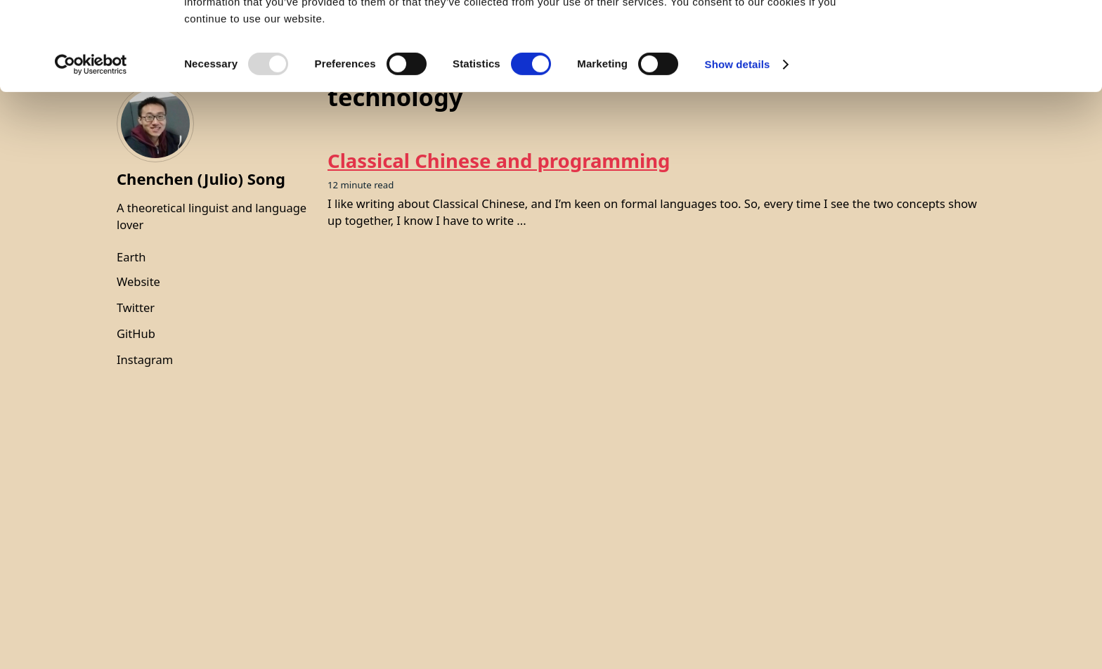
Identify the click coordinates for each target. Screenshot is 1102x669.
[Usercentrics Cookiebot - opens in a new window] (91, 147)
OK (985, 35)
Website (138, 281)
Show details (737, 147)
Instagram (145, 359)
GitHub (136, 333)
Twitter (136, 307)
